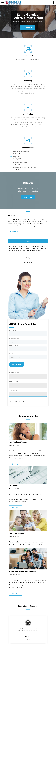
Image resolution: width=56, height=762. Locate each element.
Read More (14, 232)
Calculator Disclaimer (18, 401)
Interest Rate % (13, 345)
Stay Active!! (17, 157)
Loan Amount (13, 330)
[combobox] (28, 357)
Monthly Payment (14, 372)
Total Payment (13, 390)
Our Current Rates (14, 354)
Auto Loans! (28, 56)
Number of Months (14, 338)
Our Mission (28, 114)
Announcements (28, 148)
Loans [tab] (28, 241)
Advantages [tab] (28, 262)
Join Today (28, 197)
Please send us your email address (24, 167)
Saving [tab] (28, 258)
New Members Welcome (21, 151)
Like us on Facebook (20, 162)
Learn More (28, 27)
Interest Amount (13, 381)
